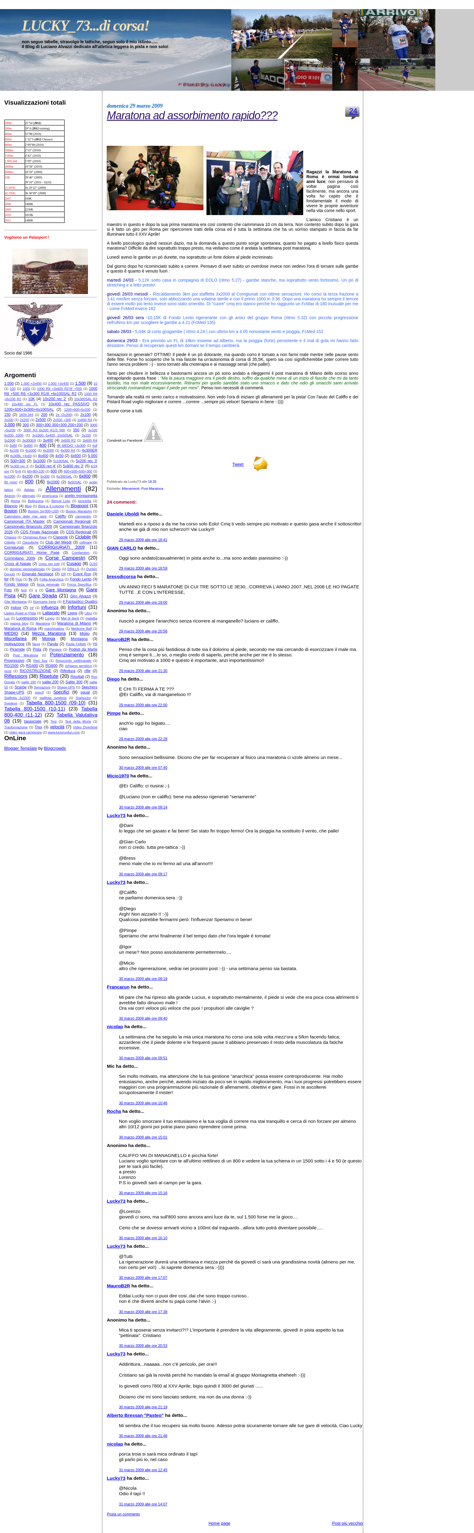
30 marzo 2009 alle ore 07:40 (143, 768)
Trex (38, 727)
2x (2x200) (64, 415)
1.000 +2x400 (31, 383)
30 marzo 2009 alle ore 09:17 (143, 874)
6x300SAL (64, 476)
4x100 (14, 450)
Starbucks (83, 698)
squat (85, 692)
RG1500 (11, 666)
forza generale (48, 584)
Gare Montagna (61, 589)
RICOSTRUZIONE (35, 671)
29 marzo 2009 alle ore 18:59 (143, 568)
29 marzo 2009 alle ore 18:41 (143, 540)
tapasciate (32, 721)
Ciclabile (83, 536)
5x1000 (39, 461)
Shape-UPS (66, 687)
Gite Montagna (15, 601)
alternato (28, 496)
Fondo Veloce (16, 584)
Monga (48, 638)
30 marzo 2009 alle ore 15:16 (143, 1193)
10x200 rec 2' (55, 399)
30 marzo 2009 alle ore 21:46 (143, 1436)
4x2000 (48, 450)
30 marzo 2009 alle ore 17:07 (143, 1278)
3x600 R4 (90, 440)
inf (32, 608)
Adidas (29, 490)
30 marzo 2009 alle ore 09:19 (143, 979)
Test (53, 721)
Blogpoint (79, 505)
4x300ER (89, 450)
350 (76, 430)
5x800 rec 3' (73, 466)
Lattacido (51, 612)
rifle (87, 671)
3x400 (48, 440)
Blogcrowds (55, 748)
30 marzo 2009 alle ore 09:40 (143, 1018)
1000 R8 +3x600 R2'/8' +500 (59, 389)
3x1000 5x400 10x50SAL (52, 435)
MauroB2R (118, 639)
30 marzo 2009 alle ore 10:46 (143, 1103)
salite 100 (28, 682)
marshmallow (54, 628)
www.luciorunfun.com (64, 732)
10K (31, 399)
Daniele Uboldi (123, 513)
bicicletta (85, 501)
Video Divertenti (85, 727)
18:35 (152, 481)
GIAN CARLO (121, 548)
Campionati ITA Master (24, 521)
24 (353, 111)
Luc (7, 618)
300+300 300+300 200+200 (59, 425)
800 (29, 482)
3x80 (13, 445)
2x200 (8, 420)
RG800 (51, 666)
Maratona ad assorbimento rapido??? (192, 115)
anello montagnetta (81, 496)
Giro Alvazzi (80, 596)
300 (26, 425)
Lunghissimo (27, 618)
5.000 (93, 456)
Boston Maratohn (79, 511)
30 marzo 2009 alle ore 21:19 (143, 1407)
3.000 (9, 424)
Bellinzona (36, 501)
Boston (11, 510)
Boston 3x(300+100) (43, 511)
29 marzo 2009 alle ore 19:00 (143, 602)
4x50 (59, 456)
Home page (219, 1523)
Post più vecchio (347, 1523)
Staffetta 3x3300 (17, 698)
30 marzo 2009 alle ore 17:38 (143, 1312)
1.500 (80, 383)
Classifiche (30, 542)
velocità (57, 726)
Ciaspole (60, 537)
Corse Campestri (65, 558)
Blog (28, 506)
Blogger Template (20, 748)
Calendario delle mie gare (25, 516)
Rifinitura (67, 671)
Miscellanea (15, 638)
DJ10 (93, 564)
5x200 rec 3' (86, 461)
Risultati (77, 677)
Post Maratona (25, 655)
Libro (88, 613)
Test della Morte (78, 721)
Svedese (11, 703)
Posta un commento (123, 1514)
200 (44, 415)
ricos (7, 671)
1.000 (9, 383)
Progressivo (14, 661)
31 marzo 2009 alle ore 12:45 (143, 1470)
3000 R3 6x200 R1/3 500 (44, 430)
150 (7, 415)
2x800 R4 (84, 420)
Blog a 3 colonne (51, 506)
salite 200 (50, 682)
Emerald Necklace (38, 574)
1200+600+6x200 (77, 409)
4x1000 (31, 450)
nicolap (115, 1026)
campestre (83, 516)
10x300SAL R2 (85, 399)
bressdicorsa (121, 576)
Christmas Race (35, 537)
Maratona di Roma (20, 628)
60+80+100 (35, 471)
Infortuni (77, 607)
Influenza (50, 607)
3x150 (86, 435)
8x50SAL (74, 482)
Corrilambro (80, 552)
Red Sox (40, 660)
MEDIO (11, 633)
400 (42, 445)
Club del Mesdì (58, 542)
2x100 (85, 415)
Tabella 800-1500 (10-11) (34, 709)
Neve (36, 644)
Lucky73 (116, 815)
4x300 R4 (67, 450)
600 (53, 471)
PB (95, 644)
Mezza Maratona (49, 633)
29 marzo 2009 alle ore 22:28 (143, 739)
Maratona (43, 623)
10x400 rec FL (24, 404)
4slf (94, 445)
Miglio (84, 634)
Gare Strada (43, 596)
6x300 (44, 476)
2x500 (40, 420)
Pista (37, 649)
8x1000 (53, 482)
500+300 (17, 461)
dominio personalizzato (27, 569)
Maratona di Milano (74, 623)
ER (63, 574)
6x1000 (9, 476)
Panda (52, 644)
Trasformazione (16, 727)
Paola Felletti (76, 644)
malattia (91, 618)
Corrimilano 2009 (19, 558)
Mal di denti (70, 618)
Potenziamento (67, 655)
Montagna (79, 639)
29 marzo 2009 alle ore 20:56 (143, 631)
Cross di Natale (17, 564)
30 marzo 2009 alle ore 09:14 (143, 807)
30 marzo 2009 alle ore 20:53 (143, 1346)
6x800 (84, 476)
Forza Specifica (79, 584)
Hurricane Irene (45, 601)
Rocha (114, 1111)
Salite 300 (74, 682)
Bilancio (11, 506)
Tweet (237, 464)
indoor (16, 608)
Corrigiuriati (14, 547)
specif (39, 692)
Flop (19, 579)
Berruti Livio (60, 501)
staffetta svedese (53, 698)
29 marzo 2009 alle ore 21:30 (143, 671)
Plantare (55, 649)
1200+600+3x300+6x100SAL (29, 409)
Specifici (61, 692)
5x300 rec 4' (45, 466)
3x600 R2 (68, 440)
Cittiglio (9, 542)
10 (95, 383)
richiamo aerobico (78, 666)
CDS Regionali (78, 532)
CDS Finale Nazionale (39, 532)
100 (12, 389)
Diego (113, 679)
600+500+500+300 (78, 471)
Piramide (17, 649)
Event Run (82, 574)
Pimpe (114, 713)
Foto (8, 590)
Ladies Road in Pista (20, 613)
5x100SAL (61, 461)
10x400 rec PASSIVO (68, 404)
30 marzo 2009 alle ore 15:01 (143, 1137)
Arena (15, 501)
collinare (85, 542)
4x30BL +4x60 (21, 456)
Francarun (118, 986)
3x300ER (29, 440)
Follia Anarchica (52, 579)
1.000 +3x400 (58, 383)
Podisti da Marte (83, 649)
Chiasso (10, 537)
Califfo (60, 516)
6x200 (27, 476)
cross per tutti (49, 564)
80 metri (10, 482)
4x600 (75, 456)
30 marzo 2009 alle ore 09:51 (143, 1058)
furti (24, 590)
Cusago (74, 563)
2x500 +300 (62, 420)
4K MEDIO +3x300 (71, 445)
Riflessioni (15, 676)
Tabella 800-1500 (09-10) (56, 703)
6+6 (18, 471)
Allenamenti (63, 488)
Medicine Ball (81, 628)
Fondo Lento (80, 579)
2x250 (24, 420)
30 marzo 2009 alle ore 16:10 (143, 1238)
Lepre (72, 613)
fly (30, 579)
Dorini (56, 569)
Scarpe (21, 687)
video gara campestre (25, 732)
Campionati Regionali (72, 521)
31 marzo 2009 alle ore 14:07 (143, 1504)
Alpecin (9, 496)
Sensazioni (42, 687)
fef (6, 579)
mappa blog (19, 623)
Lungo (49, 618)
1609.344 (26, 415)
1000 (26, 389)
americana (50, 496)
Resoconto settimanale (73, 660)
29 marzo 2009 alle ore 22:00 (143, 705)
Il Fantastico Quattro (80, 602)
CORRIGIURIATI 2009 (61, 547)
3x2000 (9, 440)
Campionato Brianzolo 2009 (28, 527)
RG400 (32, 666)
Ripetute (49, 676)
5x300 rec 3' (19, 466)
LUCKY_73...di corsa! (85, 25)
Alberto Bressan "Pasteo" (135, 1415)
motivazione (14, 644)
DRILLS (73, 569)
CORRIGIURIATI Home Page (32, 553)
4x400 (43, 456)
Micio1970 (118, 775)
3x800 (28, 445)
